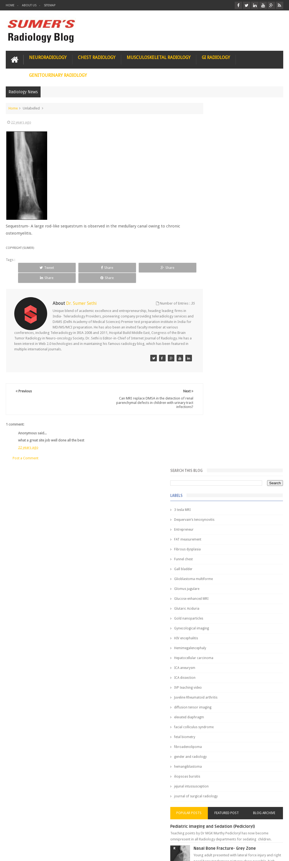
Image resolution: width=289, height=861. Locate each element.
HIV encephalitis (216, 273)
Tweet (34, 267)
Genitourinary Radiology (58, 74)
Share (69, 267)
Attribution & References (87, 836)
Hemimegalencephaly (220, 283)
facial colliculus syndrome (223, 362)
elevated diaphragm (219, 352)
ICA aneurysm (214, 302)
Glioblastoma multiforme (223, 213)
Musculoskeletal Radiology (159, 56)
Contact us (269, 836)
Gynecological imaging (221, 263)
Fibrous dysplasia (217, 184)
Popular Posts (213, 447)
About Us (29, 5)
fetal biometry (214, 371)
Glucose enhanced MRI (221, 233)
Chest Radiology (96, 56)
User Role (19, 836)
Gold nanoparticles (218, 253)
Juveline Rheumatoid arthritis (225, 332)
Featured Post (241, 447)
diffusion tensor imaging (222, 342)
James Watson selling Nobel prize (232, 516)
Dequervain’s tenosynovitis (224, 154)
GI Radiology (216, 56)
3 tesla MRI (212, 144)
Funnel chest (213, 194)
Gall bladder (213, 204)
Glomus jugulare (216, 223)
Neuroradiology (48, 56)
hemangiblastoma (217, 401)
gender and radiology (220, 391)
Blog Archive (269, 447)
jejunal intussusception (221, 421)
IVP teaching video (217, 322)
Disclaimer (47, 836)
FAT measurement (217, 174)
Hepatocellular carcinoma (223, 292)
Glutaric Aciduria (216, 243)
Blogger (276, 852)
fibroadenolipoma (217, 381)
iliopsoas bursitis (217, 411)
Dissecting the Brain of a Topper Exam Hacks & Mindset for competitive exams (236, 803)
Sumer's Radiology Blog (60, 852)
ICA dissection (214, 312)
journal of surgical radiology (225, 431)
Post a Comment (25, 447)
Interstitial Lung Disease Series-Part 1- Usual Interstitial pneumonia (247, 572)
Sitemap (49, 5)
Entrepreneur (213, 164)
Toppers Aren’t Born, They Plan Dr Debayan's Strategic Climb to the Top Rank (235, 789)
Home (10, 5)
